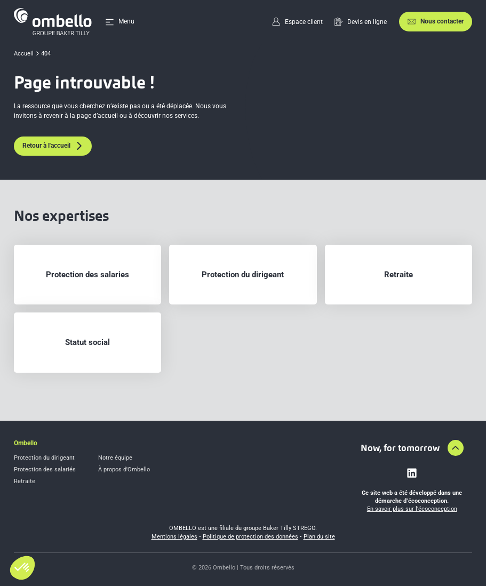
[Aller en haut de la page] (456, 448)
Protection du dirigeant (44, 457)
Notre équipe (115, 457)
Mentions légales (174, 536)
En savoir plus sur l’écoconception (412, 508)
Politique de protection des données (250, 536)
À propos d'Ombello (124, 469)
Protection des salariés (45, 469)
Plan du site (319, 536)
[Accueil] (53, 21)
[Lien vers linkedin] (412, 473)
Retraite (24, 481)
